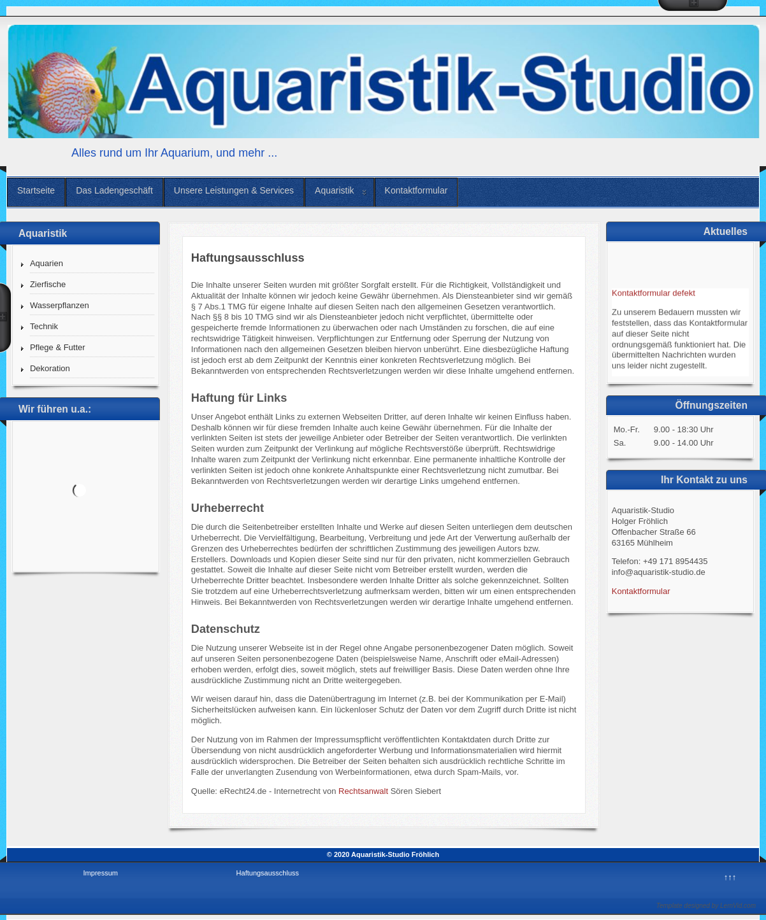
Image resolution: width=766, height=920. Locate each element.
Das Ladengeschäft (114, 190)
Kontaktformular (416, 190)
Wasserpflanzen (59, 305)
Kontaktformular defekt (653, 294)
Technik (44, 326)
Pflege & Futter (57, 347)
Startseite (36, 190)
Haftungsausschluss (267, 873)
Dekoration (50, 368)
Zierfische (48, 284)
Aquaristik (334, 190)
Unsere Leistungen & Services (234, 190)
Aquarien (46, 263)
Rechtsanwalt (363, 791)
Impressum (100, 873)
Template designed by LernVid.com (706, 905)
